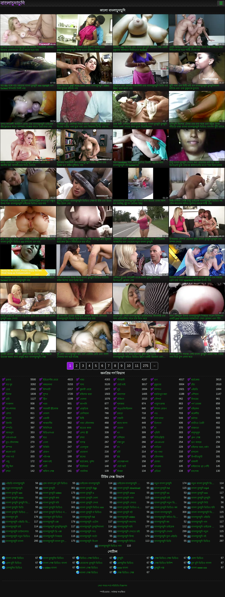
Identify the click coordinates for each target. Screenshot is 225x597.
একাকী (46, 418)
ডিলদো (157, 423)
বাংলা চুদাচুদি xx (162, 493)
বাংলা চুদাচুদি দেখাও (126, 502)
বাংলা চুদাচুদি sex (14, 493)
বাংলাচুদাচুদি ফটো (88, 536)
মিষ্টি (82, 418)
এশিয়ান (194, 394)
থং (118, 432)
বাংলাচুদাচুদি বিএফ (89, 541)
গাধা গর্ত (10, 456)
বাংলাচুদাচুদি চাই (13, 526)
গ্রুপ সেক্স (195, 437)
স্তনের (83, 456)
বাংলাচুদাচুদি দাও (88, 531)
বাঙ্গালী (194, 461)
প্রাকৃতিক (84, 408)
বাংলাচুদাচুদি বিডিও (126, 541)
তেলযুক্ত (84, 447)
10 (129, 365)
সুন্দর (45, 394)
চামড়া (120, 413)
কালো (8, 418)
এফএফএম (11, 437)
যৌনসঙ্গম (158, 456)
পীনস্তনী (121, 379)
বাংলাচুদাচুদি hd (87, 517)
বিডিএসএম (48, 432)
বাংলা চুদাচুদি (49, 488)
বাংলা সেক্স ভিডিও (15, 558)
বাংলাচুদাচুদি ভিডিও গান (110, 545)
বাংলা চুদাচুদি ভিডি (15, 507)
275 (145, 365)
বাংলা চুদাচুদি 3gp (88, 488)
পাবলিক (84, 471)
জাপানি (83, 403)
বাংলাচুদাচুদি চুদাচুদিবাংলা (91, 526)
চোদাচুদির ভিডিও (125, 563)
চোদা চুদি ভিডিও (13, 563)
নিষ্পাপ (157, 389)
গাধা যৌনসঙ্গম (87, 423)
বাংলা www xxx (199, 567)
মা (155, 427)
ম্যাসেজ (195, 471)
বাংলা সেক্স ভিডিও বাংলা (55, 563)
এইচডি (194, 389)
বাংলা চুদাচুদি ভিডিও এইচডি (129, 507)
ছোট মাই (121, 384)
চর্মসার (194, 418)
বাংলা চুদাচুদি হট (125, 512)
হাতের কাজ (85, 427)
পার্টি (45, 466)
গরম (45, 403)
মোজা (157, 461)
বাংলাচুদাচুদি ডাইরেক (164, 526)
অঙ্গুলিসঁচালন (124, 408)
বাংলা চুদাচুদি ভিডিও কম (165, 507)
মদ (118, 447)
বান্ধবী (120, 418)
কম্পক (9, 447)
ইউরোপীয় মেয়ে (50, 379)
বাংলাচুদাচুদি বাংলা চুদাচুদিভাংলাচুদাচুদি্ (55, 541)
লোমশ (46, 413)
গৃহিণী (157, 432)
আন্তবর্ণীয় (47, 423)
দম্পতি (9, 427)
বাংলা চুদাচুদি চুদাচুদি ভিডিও (18, 502)
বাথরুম (157, 466)
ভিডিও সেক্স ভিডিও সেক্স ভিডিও (92, 558)
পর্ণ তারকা (196, 403)
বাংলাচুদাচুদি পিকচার (52, 536)
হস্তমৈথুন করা (160, 394)
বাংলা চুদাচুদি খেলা (89, 497)
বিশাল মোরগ (160, 408)
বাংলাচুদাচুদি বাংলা (14, 541)
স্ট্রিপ (45, 399)
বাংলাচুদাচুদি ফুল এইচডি (165, 536)
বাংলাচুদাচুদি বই (198, 536)
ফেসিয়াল (84, 413)
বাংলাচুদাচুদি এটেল (89, 521)
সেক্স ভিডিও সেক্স (125, 572)
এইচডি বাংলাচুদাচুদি (15, 483)
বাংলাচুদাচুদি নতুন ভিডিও (18, 536)
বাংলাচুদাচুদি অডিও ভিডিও (166, 517)
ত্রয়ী (8, 399)
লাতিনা (157, 447)
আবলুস (9, 432)
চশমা (82, 437)
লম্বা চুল (121, 442)
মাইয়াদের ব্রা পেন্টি (200, 466)
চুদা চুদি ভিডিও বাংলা (201, 563)
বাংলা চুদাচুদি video (52, 493)
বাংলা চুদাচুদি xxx (199, 493)
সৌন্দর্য (157, 399)
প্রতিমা (157, 471)
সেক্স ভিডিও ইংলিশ (163, 563)
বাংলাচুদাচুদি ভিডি (162, 541)
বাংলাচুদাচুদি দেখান (163, 531)
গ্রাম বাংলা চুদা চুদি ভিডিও (55, 483)
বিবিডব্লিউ (159, 437)
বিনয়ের (194, 399)
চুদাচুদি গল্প (159, 567)
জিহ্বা (120, 471)
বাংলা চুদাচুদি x (87, 493)
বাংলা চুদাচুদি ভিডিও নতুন (55, 512)
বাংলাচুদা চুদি (12, 517)
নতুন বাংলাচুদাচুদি (14, 488)
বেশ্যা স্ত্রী (84, 432)
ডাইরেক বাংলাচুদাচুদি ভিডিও (129, 483)
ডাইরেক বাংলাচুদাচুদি (90, 483)
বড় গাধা (158, 451)
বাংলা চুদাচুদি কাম (51, 497)
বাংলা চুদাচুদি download (128, 488)
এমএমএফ (159, 442)
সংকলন (9, 403)
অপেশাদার (11, 408)
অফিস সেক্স (48, 471)
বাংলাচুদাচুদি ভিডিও (200, 541)
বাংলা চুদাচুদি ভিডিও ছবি (203, 507)
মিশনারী (46, 389)
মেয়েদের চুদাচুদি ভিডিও (91, 563)
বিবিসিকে (47, 427)
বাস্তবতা (195, 427)
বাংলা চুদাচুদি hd (162, 488)
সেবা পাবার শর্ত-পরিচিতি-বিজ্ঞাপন (112, 585)
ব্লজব (8, 379)
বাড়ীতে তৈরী (197, 423)
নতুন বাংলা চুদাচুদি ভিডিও (203, 483)
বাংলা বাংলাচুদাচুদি (163, 512)
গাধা (82, 379)
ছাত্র (45, 437)
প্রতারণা (84, 451)
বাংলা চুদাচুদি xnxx (126, 493)
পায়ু (7, 461)
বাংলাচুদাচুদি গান (199, 521)
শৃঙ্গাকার (120, 403)
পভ (156, 413)
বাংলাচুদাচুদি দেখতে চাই (128, 531)
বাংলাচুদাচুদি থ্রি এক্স (52, 531)
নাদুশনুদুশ (195, 432)
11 (137, 365)
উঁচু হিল (9, 466)
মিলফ (8, 394)
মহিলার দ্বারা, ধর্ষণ (200, 447)
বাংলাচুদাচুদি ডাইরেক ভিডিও (203, 526)
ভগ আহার (196, 442)
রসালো (194, 451)
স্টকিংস (120, 399)
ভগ (156, 379)
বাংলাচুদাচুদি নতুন (199, 531)
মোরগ (46, 451)
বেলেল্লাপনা (122, 461)
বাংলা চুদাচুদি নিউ (199, 502)
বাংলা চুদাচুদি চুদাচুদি (200, 497)
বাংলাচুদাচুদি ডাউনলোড (17, 531)
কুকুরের (157, 384)
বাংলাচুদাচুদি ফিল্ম (125, 536)
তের (8, 389)
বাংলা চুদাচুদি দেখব (89, 502)
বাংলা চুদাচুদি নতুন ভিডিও (166, 502)
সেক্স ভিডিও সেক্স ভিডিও (166, 558)
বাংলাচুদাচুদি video (126, 517)
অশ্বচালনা (47, 384)
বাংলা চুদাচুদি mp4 (200, 488)
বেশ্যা (8, 413)
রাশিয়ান (121, 437)
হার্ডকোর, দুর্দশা (87, 461)
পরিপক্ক (46, 456)
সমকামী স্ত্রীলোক (50, 408)
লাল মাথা (158, 418)
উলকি (9, 423)
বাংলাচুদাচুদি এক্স (51, 521)
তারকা (120, 427)
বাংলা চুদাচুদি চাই (162, 497)
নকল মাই (47, 461)
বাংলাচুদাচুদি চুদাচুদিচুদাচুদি (55, 526)
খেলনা (83, 399)
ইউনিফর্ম (84, 466)
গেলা (45, 442)
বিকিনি (46, 447)
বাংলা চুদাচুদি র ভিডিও (90, 512)
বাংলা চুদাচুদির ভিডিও (53, 558)
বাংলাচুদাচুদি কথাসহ (126, 521)
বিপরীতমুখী (196, 456)
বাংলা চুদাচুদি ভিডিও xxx (92, 507)
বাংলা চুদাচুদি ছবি (51, 502)
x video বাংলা (50, 567)
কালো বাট (10, 451)
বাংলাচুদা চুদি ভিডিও (52, 517)
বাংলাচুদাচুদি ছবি (125, 526)
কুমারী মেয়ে (85, 389)
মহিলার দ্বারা (86, 394)
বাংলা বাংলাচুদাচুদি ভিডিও (203, 512)
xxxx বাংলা (122, 567)
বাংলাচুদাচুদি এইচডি (200, 517)
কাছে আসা (122, 423)
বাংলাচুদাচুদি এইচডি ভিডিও (18, 521)
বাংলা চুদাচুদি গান (125, 497)
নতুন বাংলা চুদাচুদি (163, 483)
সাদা (82, 384)
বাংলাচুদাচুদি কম (161, 521)
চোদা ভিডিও (197, 558)
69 (118, 456)
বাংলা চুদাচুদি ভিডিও (52, 507)
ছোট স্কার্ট (121, 466)
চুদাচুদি (120, 558)
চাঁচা (193, 384)
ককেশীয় (195, 413)
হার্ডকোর (195, 379)
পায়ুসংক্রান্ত (159, 403)
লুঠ (118, 389)
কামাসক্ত (121, 394)
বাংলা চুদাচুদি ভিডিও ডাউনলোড (18, 512)
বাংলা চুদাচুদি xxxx (15, 497)
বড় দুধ (9, 384)
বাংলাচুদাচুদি (12, 3)
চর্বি (118, 451)
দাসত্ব (82, 442)
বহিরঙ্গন (195, 408)
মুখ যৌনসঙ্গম (12, 442)
